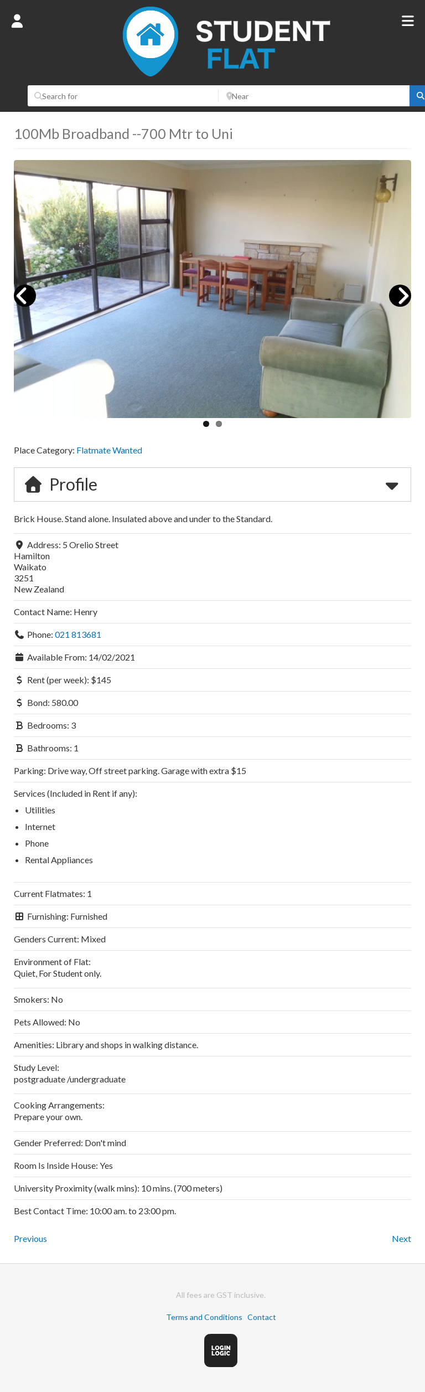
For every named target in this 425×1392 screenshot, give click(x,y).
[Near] (314, 95)
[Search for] (123, 95)
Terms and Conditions (204, 1317)
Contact (261, 1317)
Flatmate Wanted (109, 450)
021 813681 (78, 634)
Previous (30, 1238)
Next (401, 1238)
